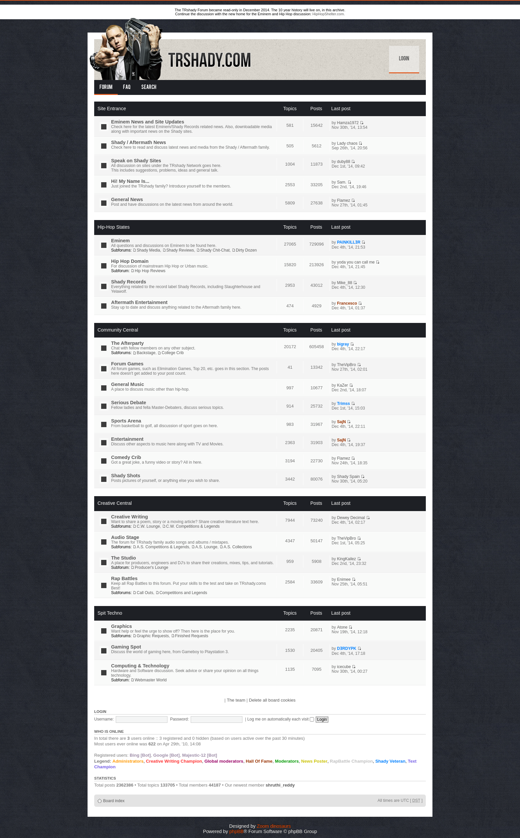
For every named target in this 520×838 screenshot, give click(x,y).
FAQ (127, 87)
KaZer (342, 385)
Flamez (343, 200)
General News (127, 199)
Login (404, 59)
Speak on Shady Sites (136, 160)
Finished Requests (191, 636)
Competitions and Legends (183, 592)
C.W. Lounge (148, 526)
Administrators (128, 761)
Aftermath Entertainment (139, 302)
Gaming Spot (126, 646)
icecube (344, 666)
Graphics (121, 626)
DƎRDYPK (346, 648)
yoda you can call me (356, 262)
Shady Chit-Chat (215, 250)
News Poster (314, 761)
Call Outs (145, 592)
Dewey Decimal (351, 517)
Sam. (341, 182)
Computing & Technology (140, 665)
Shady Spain (348, 476)
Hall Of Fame (259, 761)
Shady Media (148, 250)
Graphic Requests (153, 636)
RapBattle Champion (351, 761)
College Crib (173, 352)
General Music (127, 384)
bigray (343, 344)
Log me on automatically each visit (280, 719)
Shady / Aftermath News (138, 142)
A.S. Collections (238, 547)
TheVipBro (346, 364)
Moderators (287, 761)
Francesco (347, 303)
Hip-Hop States (114, 227)
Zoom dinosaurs (274, 826)
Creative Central (115, 503)
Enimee (344, 579)
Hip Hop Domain (130, 261)
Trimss (343, 403)
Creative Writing (129, 516)
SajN (341, 421)
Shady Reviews (180, 250)
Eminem (120, 240)
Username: (104, 719)
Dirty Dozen (246, 250)
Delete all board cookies (272, 700)
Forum (105, 87)
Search (148, 87)
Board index (114, 801)
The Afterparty (127, 343)
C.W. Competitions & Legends (193, 526)
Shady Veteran (390, 761)
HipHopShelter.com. (328, 14)
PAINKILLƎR (348, 242)
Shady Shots (125, 475)
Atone (342, 627)
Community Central (118, 330)
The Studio (123, 558)
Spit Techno (110, 613)
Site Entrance (112, 108)
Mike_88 (344, 282)
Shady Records (128, 281)
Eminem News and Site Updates (147, 121)
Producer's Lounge (151, 567)
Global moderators (223, 761)
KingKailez (346, 559)
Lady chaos (347, 143)
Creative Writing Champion (174, 761)
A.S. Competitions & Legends (163, 547)
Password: (179, 719)
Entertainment (127, 439)
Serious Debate (128, 402)
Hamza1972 (347, 122)
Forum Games (127, 363)
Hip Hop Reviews (150, 270)
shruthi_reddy (280, 785)
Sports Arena (126, 420)
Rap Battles (124, 578)
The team (236, 700)
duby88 (343, 161)
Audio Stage (125, 537)
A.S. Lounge (206, 547)
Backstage (146, 352)
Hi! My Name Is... (130, 181)
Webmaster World (150, 680)
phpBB (236, 831)
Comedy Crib (126, 457)
